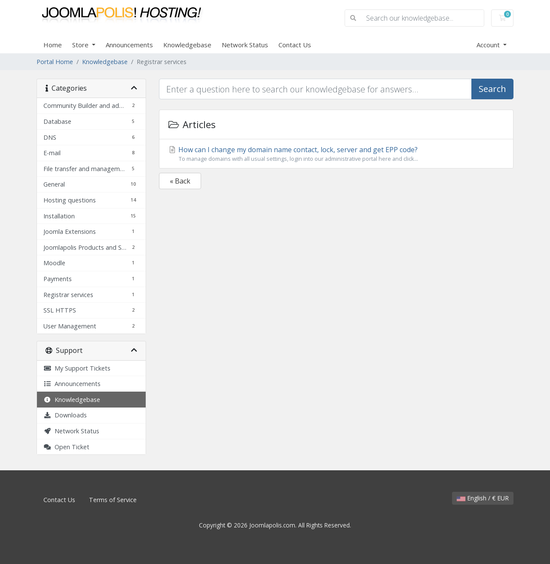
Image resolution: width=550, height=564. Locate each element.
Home (52, 44)
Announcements (129, 44)
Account (489, 44)
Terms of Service (113, 500)
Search (492, 89)
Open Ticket (66, 447)
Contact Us (294, 44)
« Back (180, 181)
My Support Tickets (76, 368)
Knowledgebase (187, 44)
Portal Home (55, 62)
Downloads (65, 415)
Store (81, 44)
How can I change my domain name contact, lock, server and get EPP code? (336, 154)
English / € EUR (483, 498)
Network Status (245, 44)
